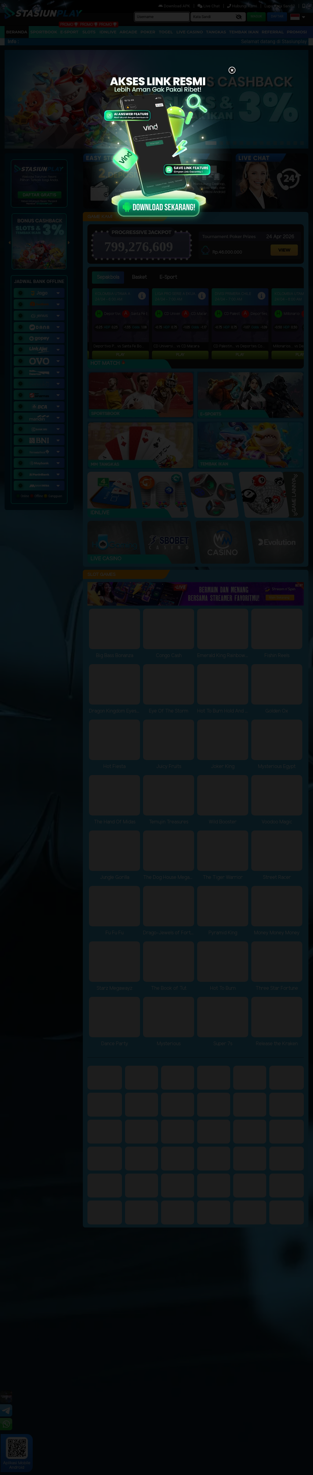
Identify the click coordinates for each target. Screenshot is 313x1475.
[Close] (232, 70)
